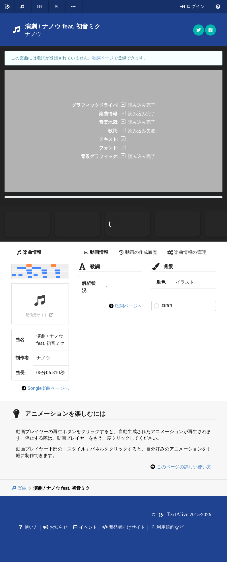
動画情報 (95, 252)
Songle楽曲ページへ (48, 388)
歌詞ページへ (128, 306)
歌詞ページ (103, 58)
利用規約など (167, 527)
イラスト (185, 282)
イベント (85, 527)
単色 (161, 282)
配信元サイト (39, 315)
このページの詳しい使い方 (184, 467)
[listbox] (74, 6)
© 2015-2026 (181, 514)
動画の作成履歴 (137, 252)
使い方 (28, 527)
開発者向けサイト (123, 527)
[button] (210, 30)
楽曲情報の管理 (186, 252)
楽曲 (19, 488)
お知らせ (55, 527)
